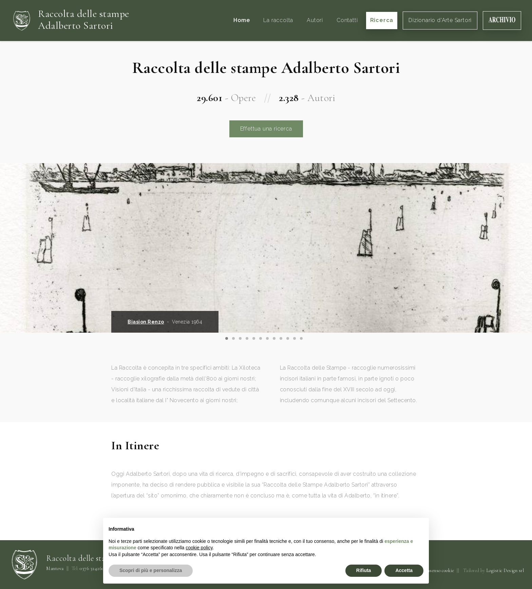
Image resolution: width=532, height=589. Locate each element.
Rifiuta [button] (363, 570)
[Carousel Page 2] (233, 338)
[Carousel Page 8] (274, 338)
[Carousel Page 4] (247, 338)
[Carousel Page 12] (301, 338)
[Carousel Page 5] (253, 338)
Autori (315, 20)
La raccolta (278, 20)
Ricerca (382, 20)
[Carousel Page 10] (287, 338)
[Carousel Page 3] (240, 338)
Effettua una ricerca (266, 128)
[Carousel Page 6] (260, 338)
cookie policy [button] (199, 547)
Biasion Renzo (146, 322)
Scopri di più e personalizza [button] (150, 570)
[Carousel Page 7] (267, 338)
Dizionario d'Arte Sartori (440, 20)
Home (241, 20)
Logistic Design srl (505, 570)
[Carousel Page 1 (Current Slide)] (226, 338)
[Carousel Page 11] (294, 338)
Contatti (347, 20)
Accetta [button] (404, 570)
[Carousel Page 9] (281, 338)
